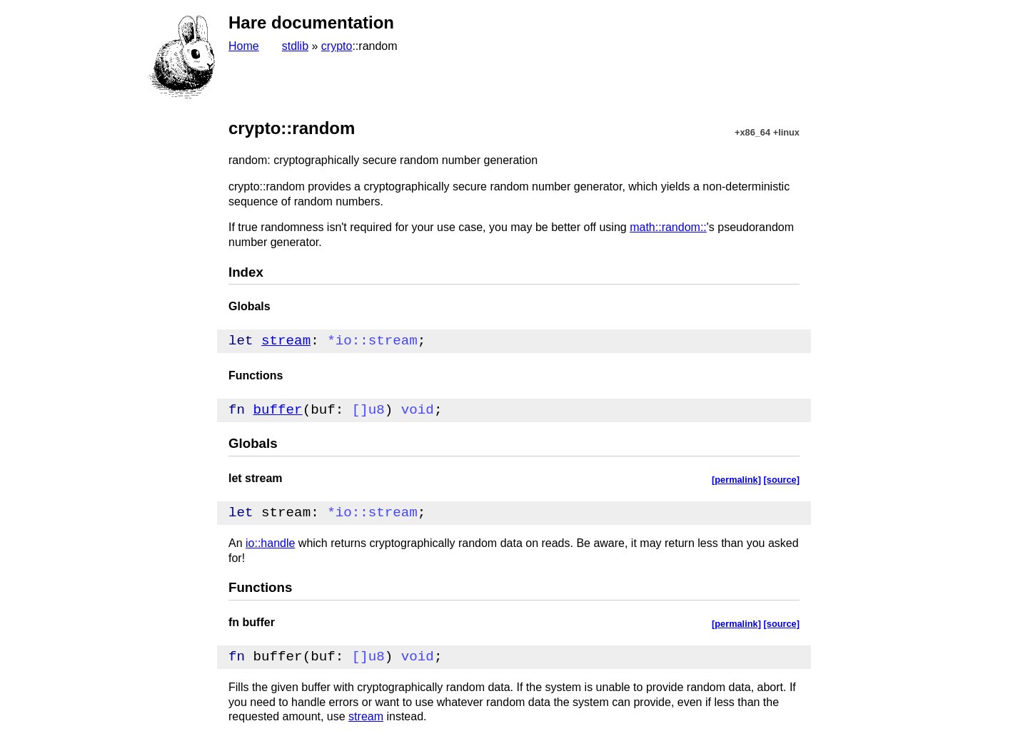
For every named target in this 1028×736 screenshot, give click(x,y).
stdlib (295, 46)
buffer (278, 409)
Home (243, 46)
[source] (782, 479)
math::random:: (668, 227)
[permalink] (736, 479)
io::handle (270, 543)
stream (286, 340)
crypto (337, 46)
